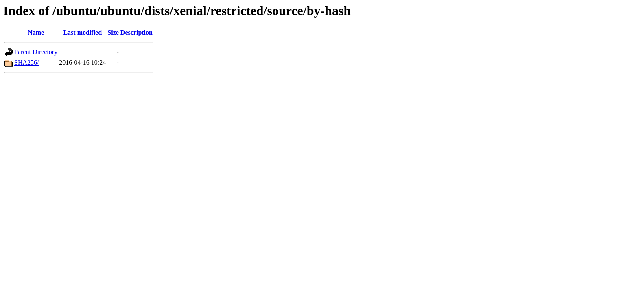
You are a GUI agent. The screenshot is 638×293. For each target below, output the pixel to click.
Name (36, 32)
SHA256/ (26, 62)
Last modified (82, 32)
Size (113, 32)
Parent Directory (35, 51)
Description (136, 32)
